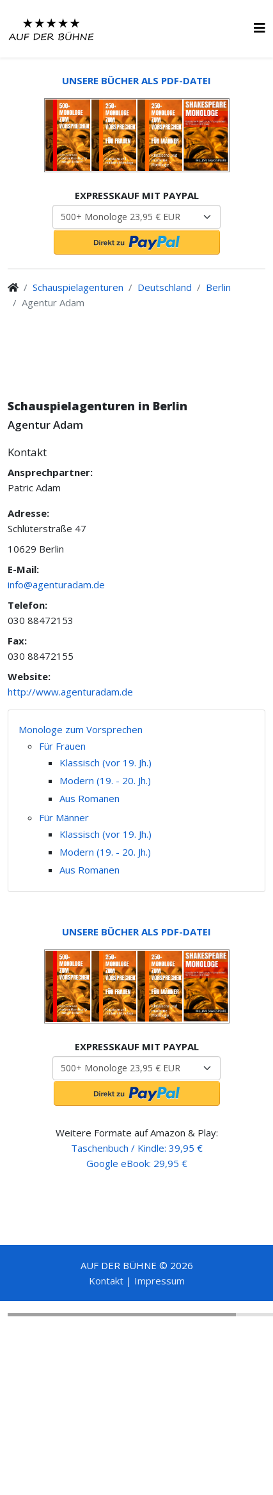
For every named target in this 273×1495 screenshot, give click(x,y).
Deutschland (164, 287)
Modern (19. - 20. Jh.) (105, 780)
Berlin (218, 287)
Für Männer (64, 817)
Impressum (159, 1280)
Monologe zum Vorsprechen (81, 729)
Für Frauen (62, 746)
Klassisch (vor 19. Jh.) (105, 762)
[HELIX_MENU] (259, 28)
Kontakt (106, 1280)
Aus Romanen (89, 798)
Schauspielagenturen (78, 287)
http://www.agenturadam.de (70, 691)
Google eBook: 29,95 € (136, 1163)
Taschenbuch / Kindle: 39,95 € (137, 1148)
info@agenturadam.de (56, 584)
